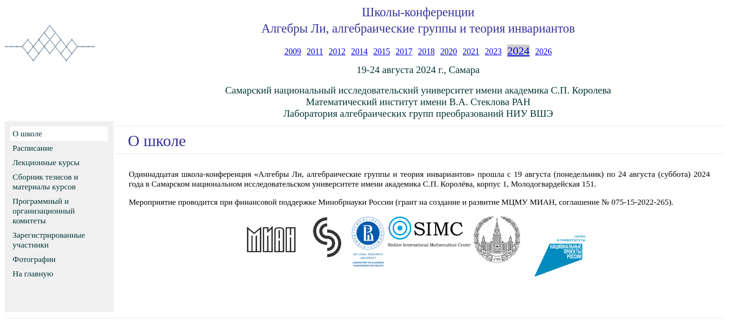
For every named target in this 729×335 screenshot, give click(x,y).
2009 (293, 51)
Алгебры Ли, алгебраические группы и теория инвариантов (418, 28)
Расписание (33, 148)
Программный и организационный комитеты (44, 210)
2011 (315, 51)
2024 (518, 51)
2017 (404, 51)
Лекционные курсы (46, 162)
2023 (493, 51)
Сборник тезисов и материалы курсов (45, 181)
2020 (448, 51)
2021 (471, 51)
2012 (337, 51)
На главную (33, 273)
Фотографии (34, 259)
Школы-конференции (418, 12)
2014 (359, 51)
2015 (381, 51)
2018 (426, 51)
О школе (27, 133)
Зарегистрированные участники (49, 239)
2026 (543, 51)
